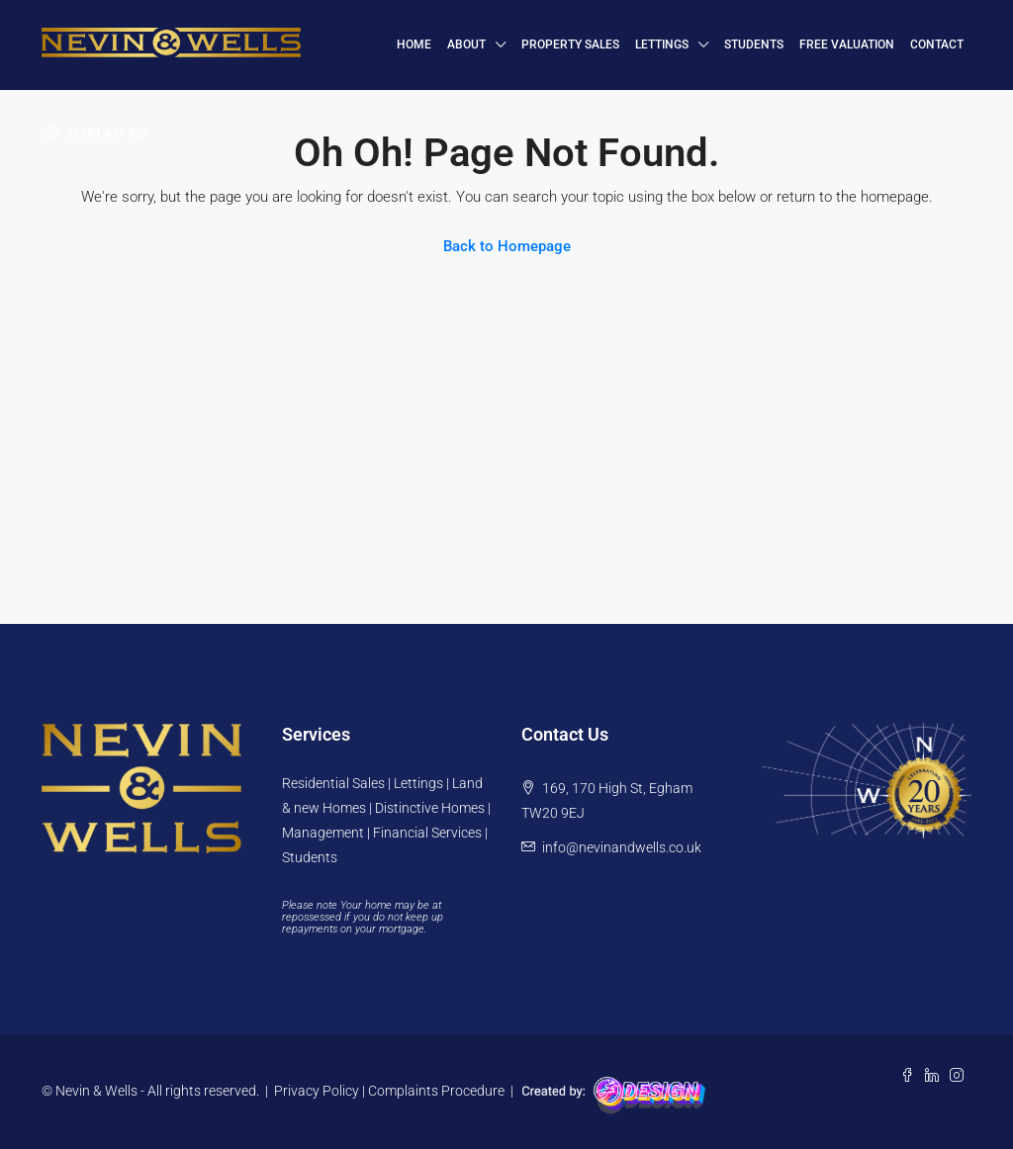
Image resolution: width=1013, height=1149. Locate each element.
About (466, 44)
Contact (937, 44)
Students (753, 44)
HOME (414, 44)
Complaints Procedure (436, 1091)
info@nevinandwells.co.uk (621, 847)
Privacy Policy (316, 1091)
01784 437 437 (95, 132)
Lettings (662, 44)
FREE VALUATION (846, 44)
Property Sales (570, 44)
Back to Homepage (507, 246)
